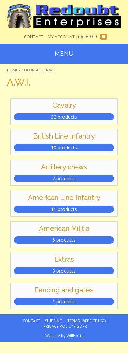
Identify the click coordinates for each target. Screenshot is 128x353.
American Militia (64, 228)
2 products (64, 178)
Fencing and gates (64, 290)
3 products (64, 270)
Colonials (32, 70)
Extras (64, 259)
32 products (64, 117)
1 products (64, 301)
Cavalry (64, 105)
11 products (64, 209)
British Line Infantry (64, 136)
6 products (64, 240)
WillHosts (75, 335)
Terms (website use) (86, 320)
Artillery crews (64, 167)
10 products (64, 147)
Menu (64, 53)
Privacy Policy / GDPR (65, 326)
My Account (61, 37)
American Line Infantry (64, 197)
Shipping (53, 320)
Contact (33, 37)
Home (12, 70)
